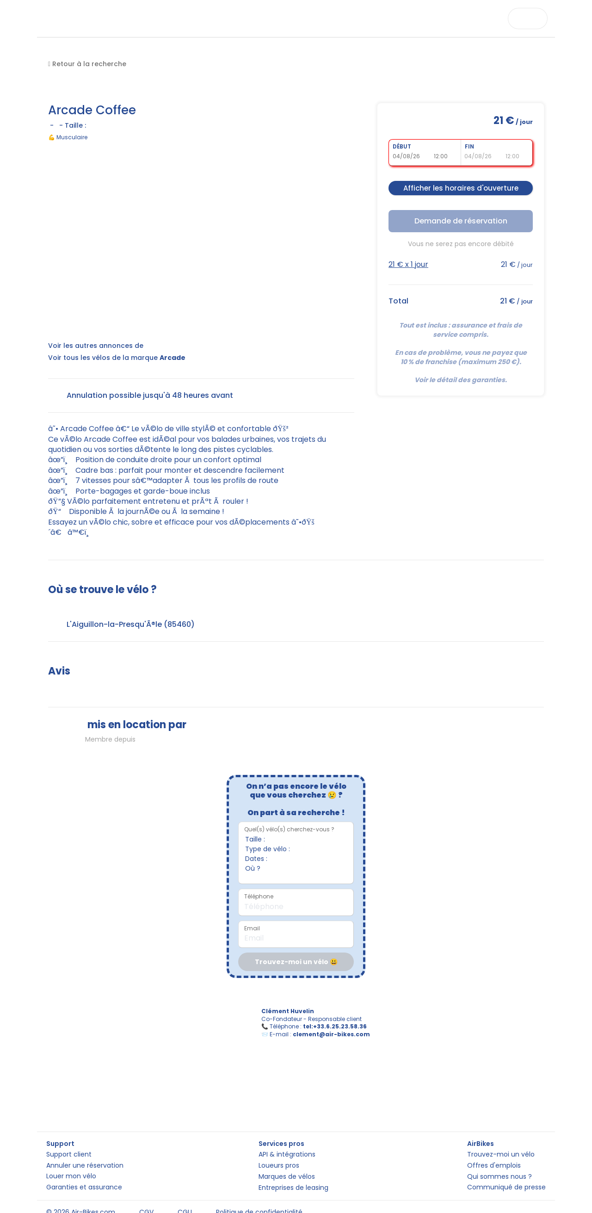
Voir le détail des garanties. (460, 379)
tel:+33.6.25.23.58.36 (341, 1032)
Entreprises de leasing (293, 1176)
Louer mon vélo (71, 1159)
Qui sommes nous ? (499, 1159)
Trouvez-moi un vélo (501, 1126)
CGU (185, 1200)
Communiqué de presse (506, 1176)
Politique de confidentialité (259, 1200)
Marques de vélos (287, 1159)
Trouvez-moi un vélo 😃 (296, 961)
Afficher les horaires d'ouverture (460, 188)
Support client (69, 1126)
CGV (146, 1200)
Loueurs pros (279, 1143)
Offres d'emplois (494, 1143)
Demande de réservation (460, 221)
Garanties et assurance (84, 1175)
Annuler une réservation (84, 1143)
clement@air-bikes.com (337, 1040)
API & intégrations (287, 1126)
